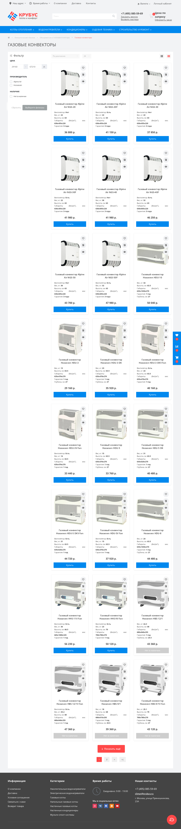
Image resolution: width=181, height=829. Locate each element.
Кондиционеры (77, 29)
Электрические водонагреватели (67, 793)
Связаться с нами (17, 801)
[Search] (114, 16)
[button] (177, 359)
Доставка (12, 793)
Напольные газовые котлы (64, 801)
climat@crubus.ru (144, 793)
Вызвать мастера (129, 19)
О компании (14, 788)
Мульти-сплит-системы (62, 814)
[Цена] (17, 66)
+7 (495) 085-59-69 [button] (146, 789)
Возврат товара (16, 806)
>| (123, 759)
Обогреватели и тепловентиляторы (32, 36)
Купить (70, 138)
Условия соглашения (18, 797)
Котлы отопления (22, 29)
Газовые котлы (58, 797)
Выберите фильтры (34, 107)
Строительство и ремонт (135, 29)
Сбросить (16, 107)
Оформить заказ (163, 19)
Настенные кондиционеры (64, 810)
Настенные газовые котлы (63, 806)
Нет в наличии (152, 650)
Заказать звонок (129, 16)
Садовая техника (103, 29)
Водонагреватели (50, 29)
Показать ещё (111, 748)
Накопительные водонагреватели (68, 788)
